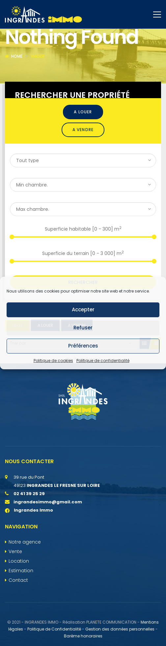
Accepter (83, 309)
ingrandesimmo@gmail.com (48, 531)
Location (19, 590)
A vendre (83, 159)
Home (16, 86)
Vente (15, 581)
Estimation (21, 600)
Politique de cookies (53, 360)
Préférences (83, 345)
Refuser (83, 327)
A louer (83, 141)
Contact (18, 609)
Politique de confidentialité (102, 360)
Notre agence (25, 571)
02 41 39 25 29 (29, 523)
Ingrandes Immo (29, 540)
